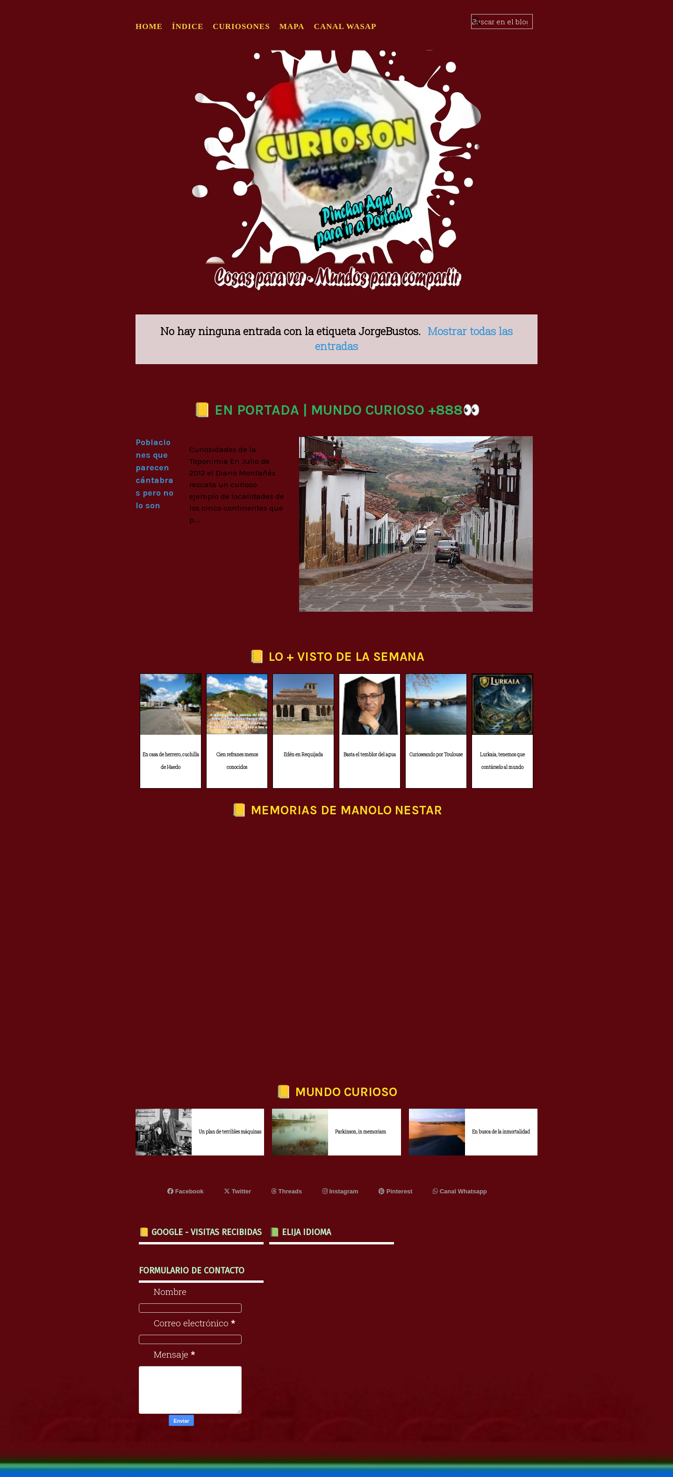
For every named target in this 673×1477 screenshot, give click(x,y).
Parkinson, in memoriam (360, 1132)
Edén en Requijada (303, 755)
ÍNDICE (187, 26)
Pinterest (395, 1191)
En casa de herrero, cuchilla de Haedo (171, 761)
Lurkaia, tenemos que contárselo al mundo (502, 761)
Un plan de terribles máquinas (230, 1132)
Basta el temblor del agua (370, 755)
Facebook (185, 1191)
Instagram (340, 1191)
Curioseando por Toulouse (436, 755)
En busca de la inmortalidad (501, 1132)
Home (149, 26)
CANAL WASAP (345, 26)
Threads (287, 1191)
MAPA (292, 26)
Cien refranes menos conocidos (237, 761)
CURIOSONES (241, 26)
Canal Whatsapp (460, 1191)
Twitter (237, 1191)
